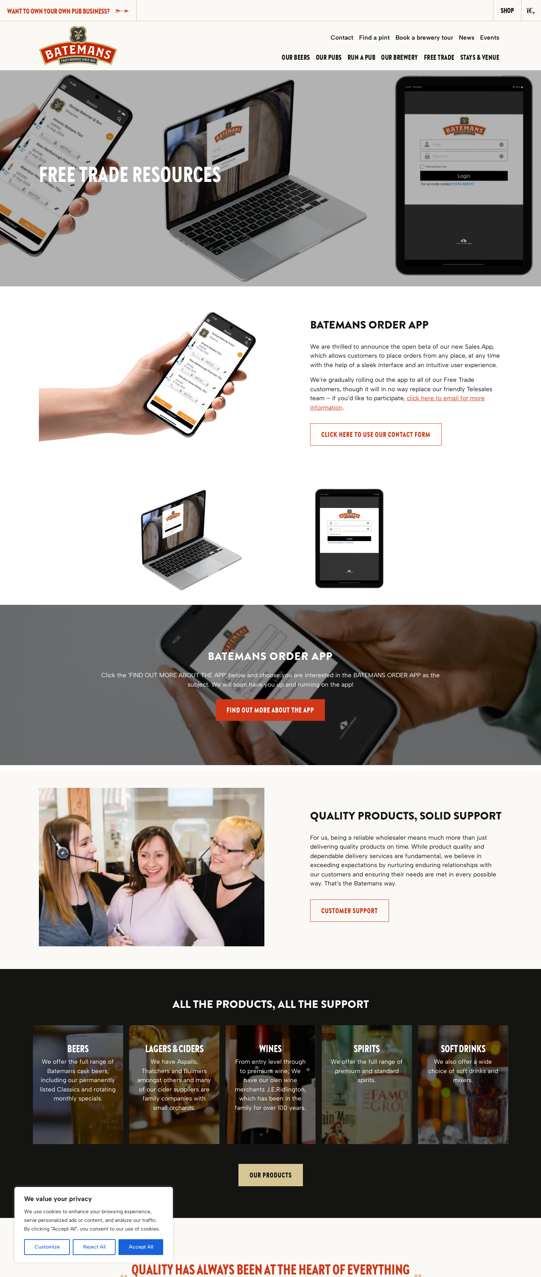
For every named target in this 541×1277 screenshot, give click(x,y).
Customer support (349, 910)
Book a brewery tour (424, 37)
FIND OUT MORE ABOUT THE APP (270, 710)
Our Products (271, 1175)
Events (489, 37)
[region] (93, 1225)
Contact (342, 37)
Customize (47, 1247)
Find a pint (374, 37)
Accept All (141, 1247)
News (466, 37)
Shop (507, 10)
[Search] (531, 10)
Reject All (94, 1247)
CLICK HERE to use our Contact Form (375, 434)
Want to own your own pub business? (68, 11)
